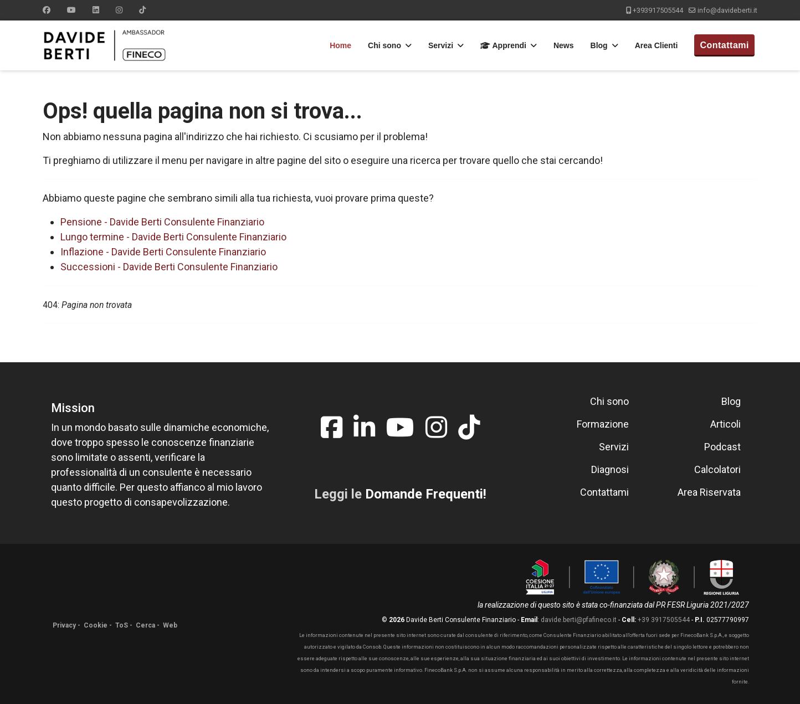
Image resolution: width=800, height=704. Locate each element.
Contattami (724, 45)
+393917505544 (658, 10)
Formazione (603, 424)
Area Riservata (709, 492)
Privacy (64, 625)
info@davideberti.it (727, 10)
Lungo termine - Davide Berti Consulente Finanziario (173, 237)
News (563, 45)
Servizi (440, 45)
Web (170, 625)
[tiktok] (469, 428)
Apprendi (503, 45)
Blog (599, 45)
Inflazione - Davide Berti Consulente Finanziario (163, 252)
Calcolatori (717, 469)
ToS (121, 625)
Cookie (95, 625)
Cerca (145, 625)
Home (340, 45)
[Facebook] (46, 10)
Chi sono (384, 45)
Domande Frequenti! (425, 494)
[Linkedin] (96, 10)
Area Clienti (656, 45)
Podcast (722, 447)
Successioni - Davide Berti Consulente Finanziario (169, 267)
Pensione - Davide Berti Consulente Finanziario (162, 222)
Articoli (725, 424)
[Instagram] (119, 10)
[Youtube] (71, 10)
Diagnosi (610, 469)
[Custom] (142, 10)
